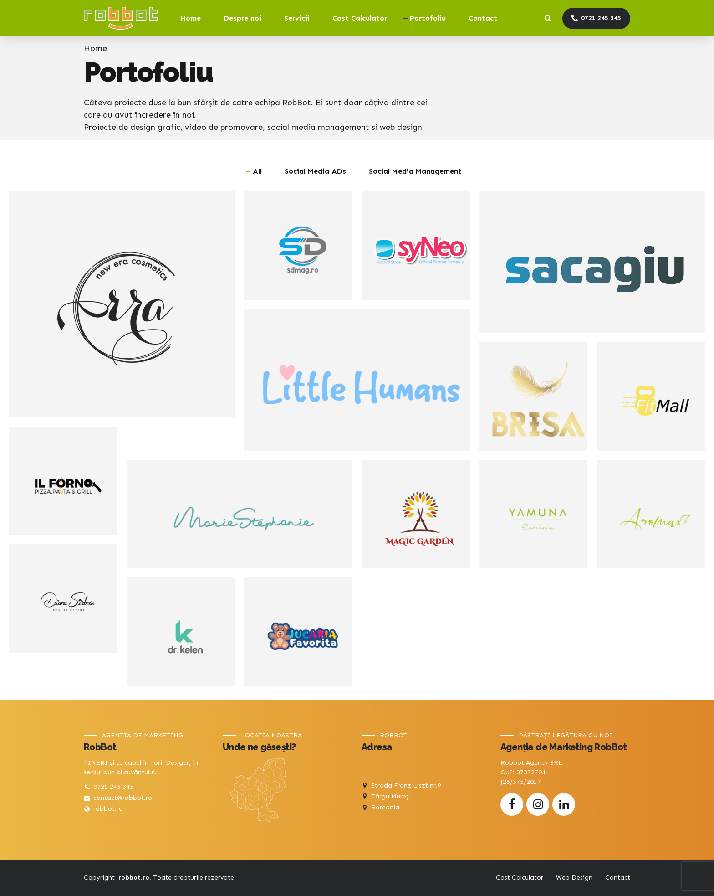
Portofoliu (428, 18)
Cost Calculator (359, 18)
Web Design (574, 877)
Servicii (297, 18)
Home (190, 18)
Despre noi (242, 18)
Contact (483, 18)
